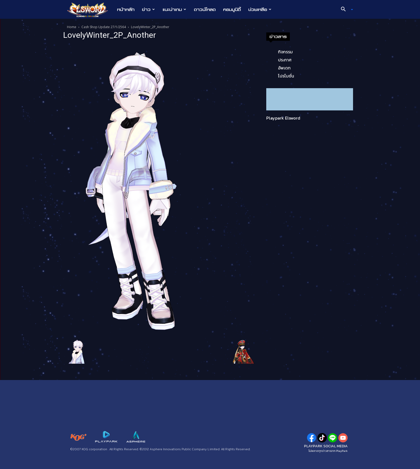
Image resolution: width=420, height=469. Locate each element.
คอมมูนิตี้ (232, 9)
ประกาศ (284, 60)
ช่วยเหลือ (259, 9)
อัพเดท (284, 68)
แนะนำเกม (174, 9)
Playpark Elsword (283, 118)
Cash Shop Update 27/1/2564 (103, 27)
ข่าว (148, 9)
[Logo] (90, 9)
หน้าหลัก (125, 9)
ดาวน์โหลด (205, 9)
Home (71, 27)
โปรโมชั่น (286, 76)
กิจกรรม (285, 52)
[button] (345, 10)
